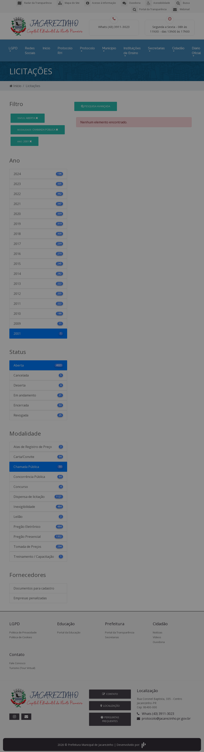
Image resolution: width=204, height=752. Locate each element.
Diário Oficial (196, 49)
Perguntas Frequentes (110, 717)
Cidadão (178, 47)
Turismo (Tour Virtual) (22, 666)
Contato (110, 692)
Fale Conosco (17, 661)
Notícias (157, 630)
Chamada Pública (37, 127)
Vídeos (157, 635)
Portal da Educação (68, 630)
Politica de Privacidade (23, 630)
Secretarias (156, 47)
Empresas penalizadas (30, 596)
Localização (110, 703)
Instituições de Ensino (132, 49)
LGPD (13, 47)
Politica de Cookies (20, 635)
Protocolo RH (65, 49)
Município (109, 47)
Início (46, 47)
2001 (24, 139)
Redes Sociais (30, 49)
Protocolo (87, 47)
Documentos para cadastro (34, 586)
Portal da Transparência (119, 630)
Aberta (27, 116)
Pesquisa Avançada (95, 104)
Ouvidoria (159, 640)
